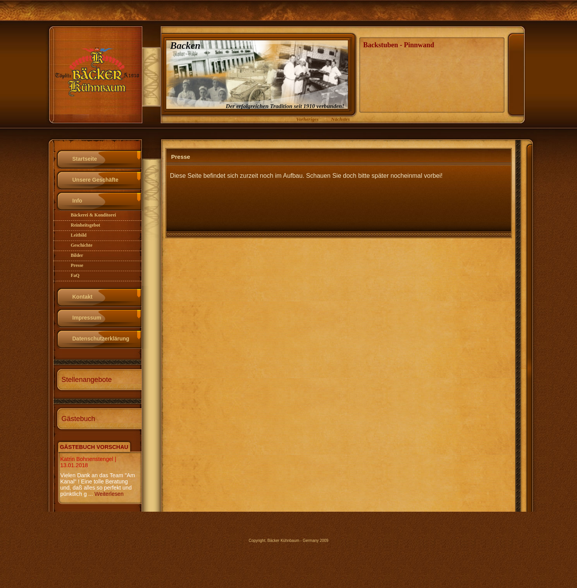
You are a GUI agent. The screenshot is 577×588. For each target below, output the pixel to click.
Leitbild (79, 235)
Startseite (84, 159)
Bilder (77, 255)
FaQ (75, 275)
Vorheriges (307, 119)
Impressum (87, 318)
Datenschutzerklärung (100, 338)
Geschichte (82, 245)
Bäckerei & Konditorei (93, 215)
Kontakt (82, 297)
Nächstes (340, 119)
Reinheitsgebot (85, 225)
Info (77, 201)
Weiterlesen (109, 494)
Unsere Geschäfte (95, 180)
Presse (77, 265)
